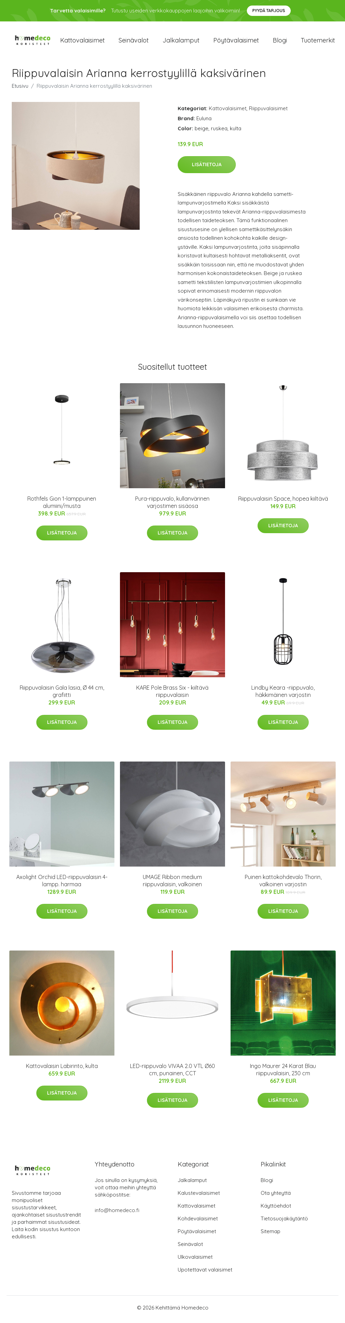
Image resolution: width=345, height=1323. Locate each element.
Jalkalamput (180, 42)
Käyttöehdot (276, 1209)
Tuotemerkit (318, 42)
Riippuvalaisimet (268, 111)
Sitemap (270, 1234)
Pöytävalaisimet (236, 42)
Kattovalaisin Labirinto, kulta (62, 1069)
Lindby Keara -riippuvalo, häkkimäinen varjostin (283, 695)
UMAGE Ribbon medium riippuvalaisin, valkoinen (172, 884)
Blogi (280, 42)
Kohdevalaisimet (198, 1222)
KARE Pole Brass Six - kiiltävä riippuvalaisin (172, 695)
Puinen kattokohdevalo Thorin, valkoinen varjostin (283, 884)
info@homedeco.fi (117, 1213)
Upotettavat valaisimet (205, 1273)
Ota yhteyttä (276, 1196)
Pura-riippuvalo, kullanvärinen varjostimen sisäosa (172, 506)
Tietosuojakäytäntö (284, 1222)
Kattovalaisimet (82, 42)
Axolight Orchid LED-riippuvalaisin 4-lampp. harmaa (62, 884)
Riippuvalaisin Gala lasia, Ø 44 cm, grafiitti (62, 695)
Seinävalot (134, 42)
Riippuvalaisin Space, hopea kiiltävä (283, 502)
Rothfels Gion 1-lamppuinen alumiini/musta (61, 506)
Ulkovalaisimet (195, 1260)
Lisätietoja (207, 168)
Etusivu (20, 89)
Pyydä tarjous (268, 10)
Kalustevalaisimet (199, 1196)
